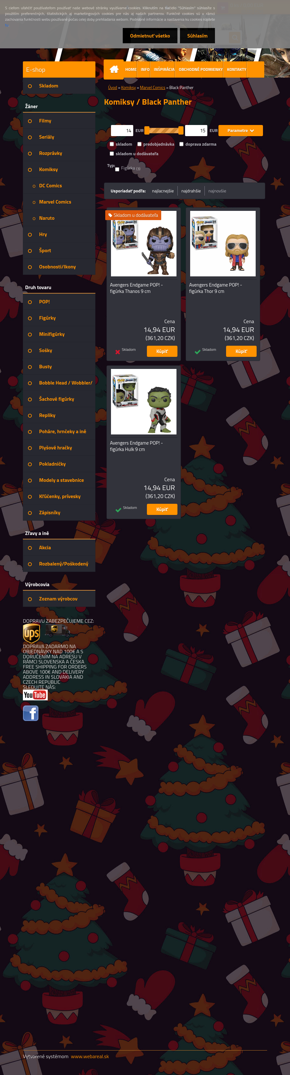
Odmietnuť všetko (148, 35)
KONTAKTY (236, 69)
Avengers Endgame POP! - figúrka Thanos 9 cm (136, 288)
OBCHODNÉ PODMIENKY (201, 69)
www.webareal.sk (90, 1056)
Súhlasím (197, 35)
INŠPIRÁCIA (164, 69)
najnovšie (217, 190)
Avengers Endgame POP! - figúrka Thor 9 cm (215, 288)
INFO (145, 69)
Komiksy (128, 87)
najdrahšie (191, 190)
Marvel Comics (152, 87)
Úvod (112, 87)
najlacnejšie (163, 190)
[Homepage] (115, 69)
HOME (131, 69)
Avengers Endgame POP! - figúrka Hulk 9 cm (136, 446)
